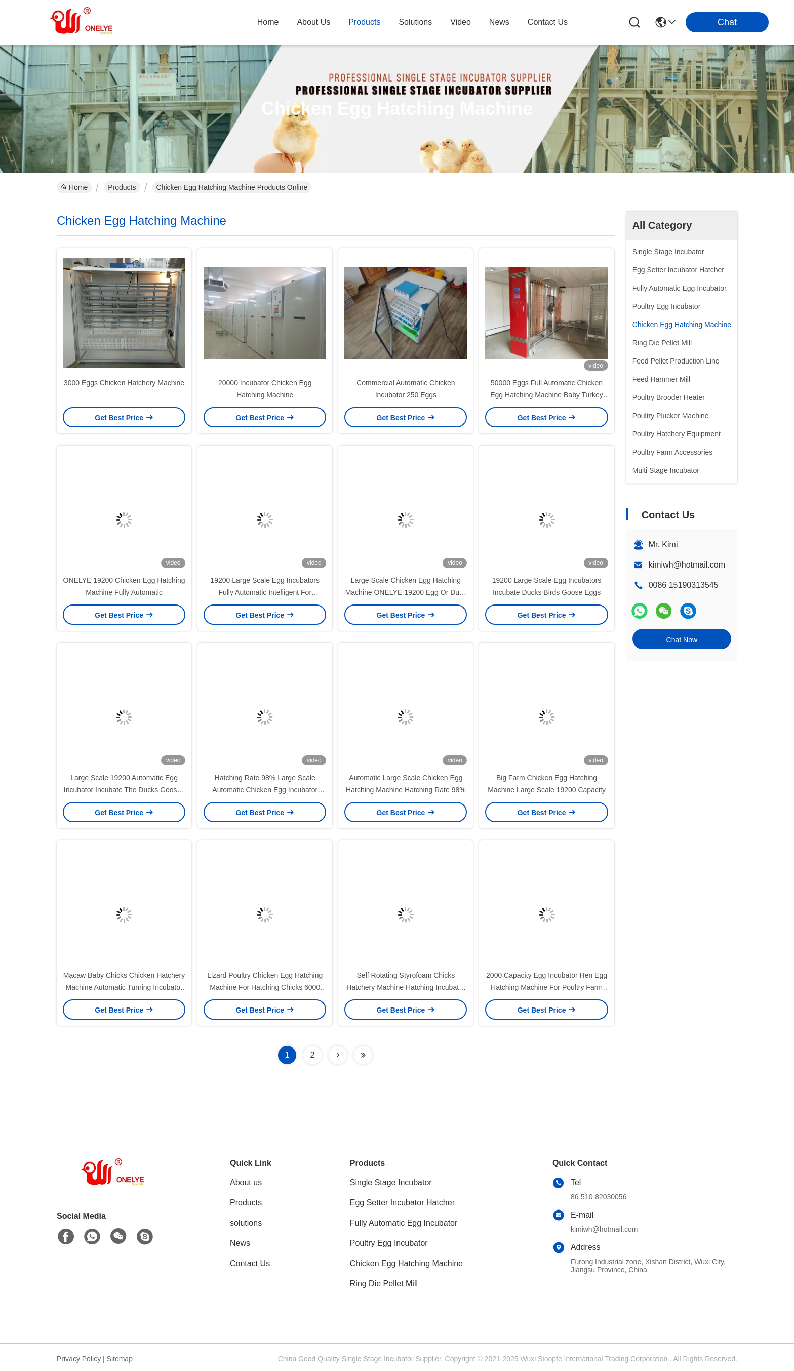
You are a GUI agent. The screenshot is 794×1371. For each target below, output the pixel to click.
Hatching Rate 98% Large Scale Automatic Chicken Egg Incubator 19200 (264, 790)
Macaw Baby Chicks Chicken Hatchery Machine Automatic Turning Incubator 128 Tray (124, 987)
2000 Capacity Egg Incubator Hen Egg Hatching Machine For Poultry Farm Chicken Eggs (546, 987)
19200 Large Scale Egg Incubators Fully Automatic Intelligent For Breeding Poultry (265, 592)
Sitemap (120, 1359)
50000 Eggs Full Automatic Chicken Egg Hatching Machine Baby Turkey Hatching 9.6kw (546, 395)
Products (122, 187)
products (364, 22)
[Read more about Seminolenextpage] (338, 1055)
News (240, 1243)
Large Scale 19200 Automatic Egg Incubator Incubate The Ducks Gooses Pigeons (124, 790)
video (460, 22)
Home (268, 22)
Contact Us (250, 1263)
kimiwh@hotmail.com (687, 564)
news (499, 22)
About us (246, 1182)
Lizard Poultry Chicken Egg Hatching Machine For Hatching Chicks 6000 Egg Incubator (265, 987)
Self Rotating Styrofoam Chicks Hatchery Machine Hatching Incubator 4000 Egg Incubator (405, 987)
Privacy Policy (79, 1359)
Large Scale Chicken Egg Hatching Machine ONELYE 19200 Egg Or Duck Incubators (405, 592)
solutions (415, 22)
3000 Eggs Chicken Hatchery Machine (124, 383)
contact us (548, 22)
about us (313, 22)
